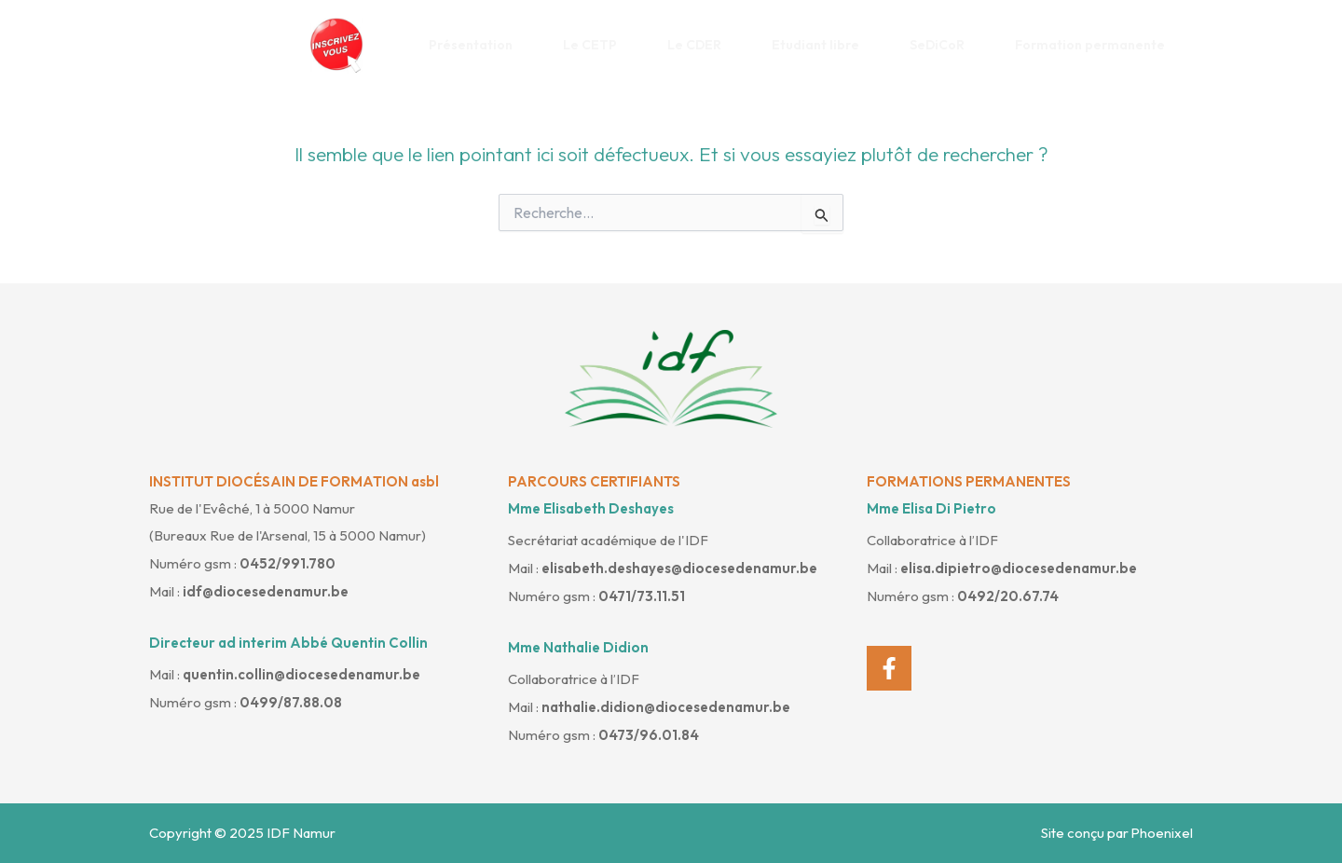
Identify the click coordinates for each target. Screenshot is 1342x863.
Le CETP (597, 44)
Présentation (478, 44)
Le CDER (701, 44)
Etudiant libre (822, 44)
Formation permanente (1097, 44)
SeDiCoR (944, 44)
